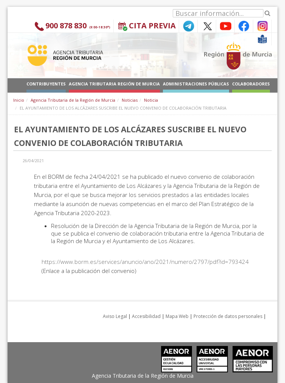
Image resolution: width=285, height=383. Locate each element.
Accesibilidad (146, 316)
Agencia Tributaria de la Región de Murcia (73, 100)
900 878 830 (66, 25)
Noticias (130, 100)
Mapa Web (177, 316)
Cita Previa (152, 25)
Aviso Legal (115, 316)
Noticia (151, 100)
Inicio (18, 100)
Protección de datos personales (228, 316)
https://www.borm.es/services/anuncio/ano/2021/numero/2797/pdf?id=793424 (145, 261)
